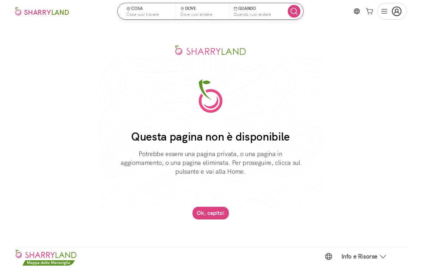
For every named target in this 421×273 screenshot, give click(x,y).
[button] (149, 11)
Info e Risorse (364, 256)
